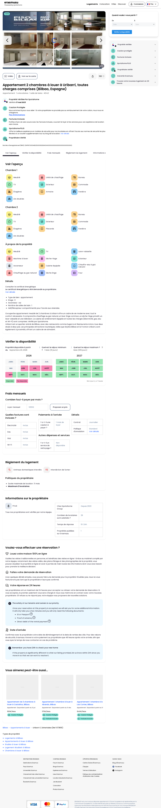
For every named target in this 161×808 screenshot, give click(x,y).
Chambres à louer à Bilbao (17, 750)
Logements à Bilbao (14, 738)
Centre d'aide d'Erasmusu (91, 763)
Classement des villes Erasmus (34, 774)
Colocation (105, 4)
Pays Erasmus (28, 767)
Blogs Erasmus (58, 767)
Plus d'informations (17, 115)
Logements (92, 4)
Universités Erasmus (30, 770)
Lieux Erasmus (58, 774)
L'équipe (85, 767)
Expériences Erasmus (60, 770)
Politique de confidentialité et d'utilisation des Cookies (92, 775)
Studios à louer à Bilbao (15, 744)
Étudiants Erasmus (29, 782)
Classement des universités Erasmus (36, 778)
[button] (71, 145)
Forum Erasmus (58, 763)
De (113, 21)
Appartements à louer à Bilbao (19, 741)
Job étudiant (57, 782)
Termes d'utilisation (89, 770)
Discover (122, 4)
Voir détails (65, 133)
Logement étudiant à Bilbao (17, 747)
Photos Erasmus (58, 789)
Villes (113, 4)
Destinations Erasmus (30, 763)
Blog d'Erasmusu (118, 763)
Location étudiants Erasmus (62, 778)
